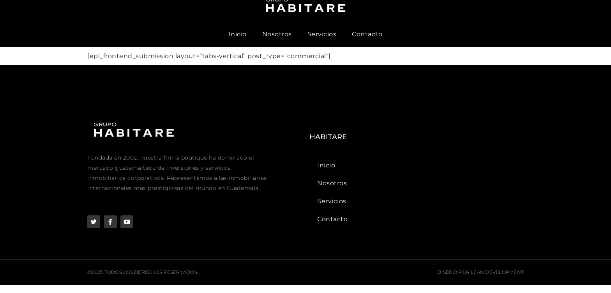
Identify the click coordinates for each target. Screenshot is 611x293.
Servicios (322, 42)
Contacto (367, 42)
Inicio (238, 42)
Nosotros (277, 42)
